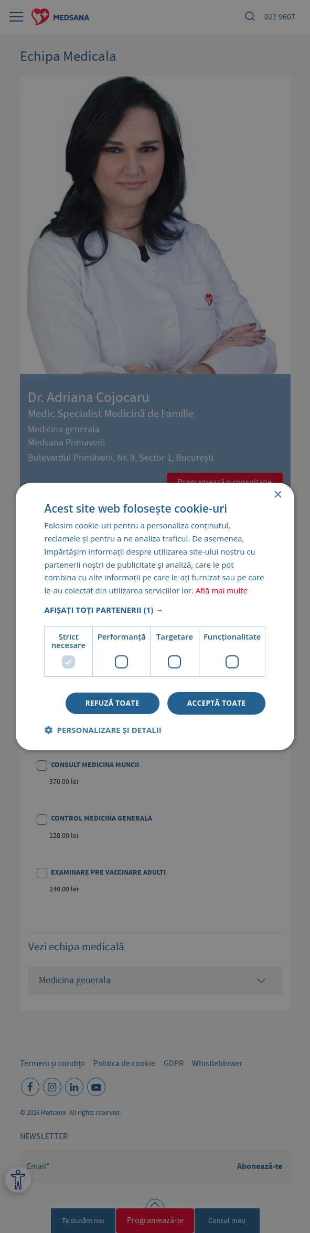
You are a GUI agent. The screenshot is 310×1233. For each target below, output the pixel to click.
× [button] (277, 494)
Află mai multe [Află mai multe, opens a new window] (222, 589)
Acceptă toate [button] (215, 703)
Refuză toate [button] (109, 703)
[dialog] (155, 616)
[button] (155, 609)
